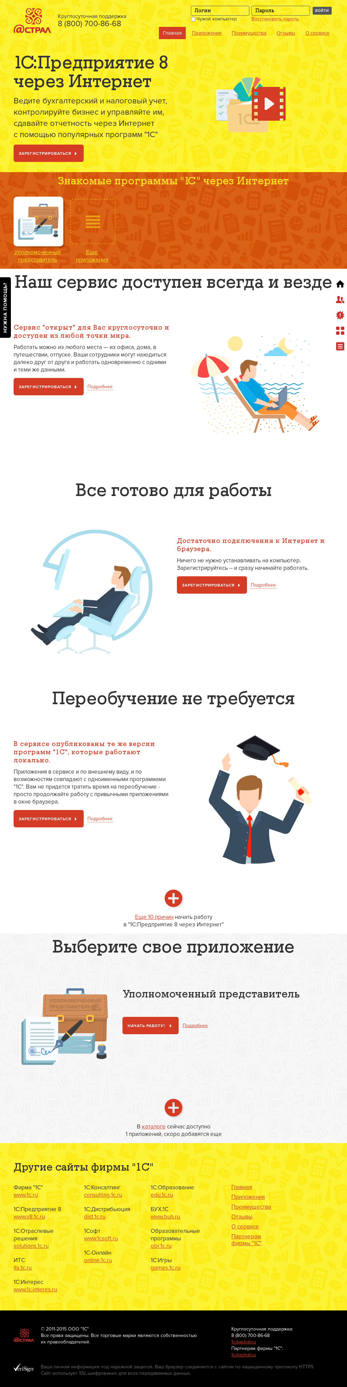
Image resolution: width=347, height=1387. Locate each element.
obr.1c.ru (161, 1246)
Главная (172, 33)
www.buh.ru (165, 1216)
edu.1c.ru (162, 1195)
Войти (322, 11)
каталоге (154, 1126)
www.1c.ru (26, 1195)
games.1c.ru (165, 1267)
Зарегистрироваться (49, 154)
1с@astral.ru (243, 1342)
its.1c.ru (23, 1267)
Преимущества (249, 33)
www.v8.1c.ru (29, 1216)
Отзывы (286, 33)
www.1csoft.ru (101, 1238)
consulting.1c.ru (103, 1195)
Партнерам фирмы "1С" (246, 1240)
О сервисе (317, 33)
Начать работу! (151, 1026)
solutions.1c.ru (31, 1246)
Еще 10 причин (154, 917)
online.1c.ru (98, 1260)
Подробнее (100, 387)
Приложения (206, 33)
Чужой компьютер (214, 19)
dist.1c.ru (94, 1216)
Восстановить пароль (275, 19)
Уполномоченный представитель (37, 256)
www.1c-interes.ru (35, 1289)
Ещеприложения (92, 256)
